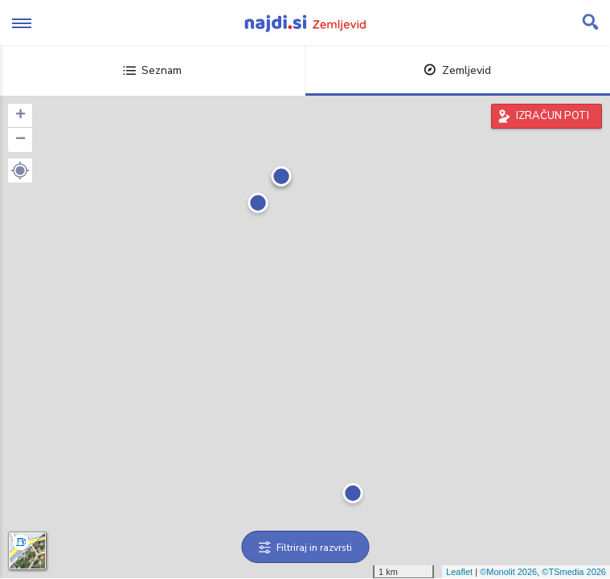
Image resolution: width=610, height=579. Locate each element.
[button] (20, 170)
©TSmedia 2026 (574, 572)
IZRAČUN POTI (552, 116)
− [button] (20, 140)
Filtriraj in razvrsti (305, 547)
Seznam (152, 70)
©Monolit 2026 (508, 572)
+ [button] (20, 116)
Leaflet (459, 572)
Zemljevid (457, 70)
